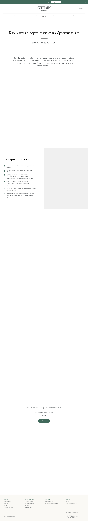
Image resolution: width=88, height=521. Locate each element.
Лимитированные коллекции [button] (29, 15)
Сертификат (62, 15)
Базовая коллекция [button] (10, 15)
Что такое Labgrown (49, 501)
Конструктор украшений (29, 503)
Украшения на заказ (29, 501)
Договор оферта (7, 517)
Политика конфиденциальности (10, 516)
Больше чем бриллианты (8, 507)
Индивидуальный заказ (75, 15)
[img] (6, 513)
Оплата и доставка (28, 507)
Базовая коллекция (7, 501)
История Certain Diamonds (71, 503)
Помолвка (45, 15)
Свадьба (53, 15)
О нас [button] (44, 16)
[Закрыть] (86, 2)
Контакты (68, 501)
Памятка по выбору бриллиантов (51, 503)
